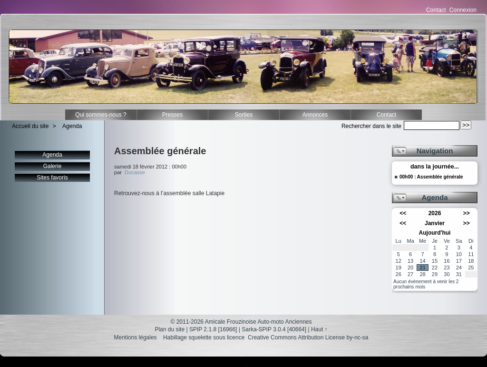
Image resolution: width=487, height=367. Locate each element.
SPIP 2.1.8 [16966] (213, 329)
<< (402, 213)
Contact (436, 10)
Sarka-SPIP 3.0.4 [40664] (274, 329)
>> (466, 213)
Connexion (463, 10)
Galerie (52, 166)
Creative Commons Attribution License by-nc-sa (308, 337)
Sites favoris (52, 177)
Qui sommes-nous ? (100, 114)
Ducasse (135, 172)
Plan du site (170, 329)
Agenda (72, 126)
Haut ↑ (319, 329)
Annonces (315, 114)
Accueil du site (30, 126)
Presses (172, 114)
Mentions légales (135, 337)
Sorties (244, 114)
